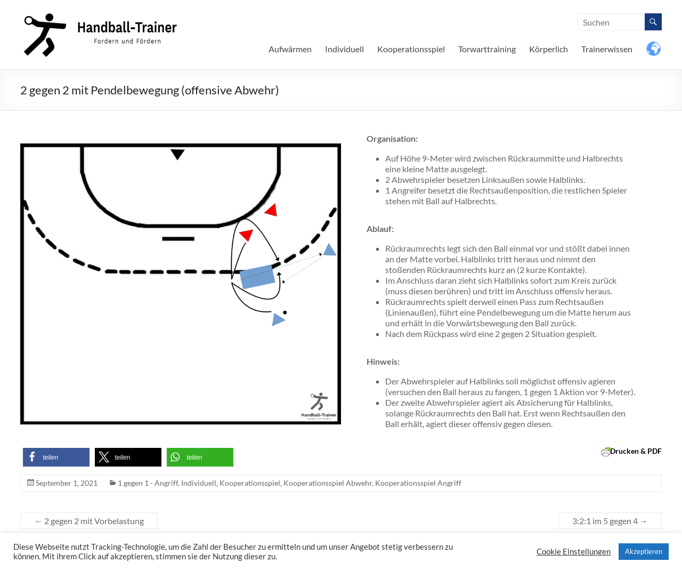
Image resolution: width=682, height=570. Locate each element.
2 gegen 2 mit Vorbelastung (89, 521)
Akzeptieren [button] (643, 551)
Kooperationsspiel (411, 49)
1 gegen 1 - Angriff (148, 482)
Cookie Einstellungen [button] (574, 551)
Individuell (344, 49)
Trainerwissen (606, 49)
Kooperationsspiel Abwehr (327, 482)
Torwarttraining (487, 49)
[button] (56, 457)
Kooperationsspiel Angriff (418, 482)
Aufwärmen (290, 49)
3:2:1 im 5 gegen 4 (610, 521)
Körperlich (548, 49)
